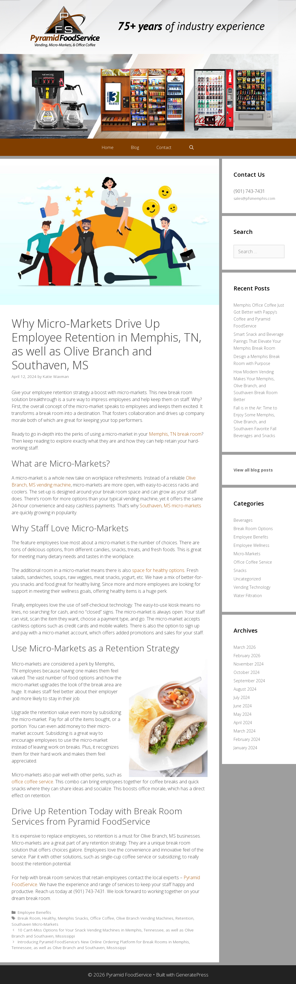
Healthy (49, 918)
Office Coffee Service (253, 562)
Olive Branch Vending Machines (144, 918)
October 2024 (247, 672)
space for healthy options (158, 570)
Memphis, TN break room (175, 434)
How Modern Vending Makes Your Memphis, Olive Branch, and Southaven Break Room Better (256, 385)
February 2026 (247, 655)
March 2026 (245, 647)
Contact (163, 147)
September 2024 (249, 680)
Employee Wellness (251, 545)
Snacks (240, 570)
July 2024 (242, 697)
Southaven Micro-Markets (35, 924)
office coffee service (32, 781)
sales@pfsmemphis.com (254, 198)
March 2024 (245, 731)
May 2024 (242, 714)
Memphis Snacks (73, 918)
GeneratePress (192, 974)
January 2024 (245, 747)
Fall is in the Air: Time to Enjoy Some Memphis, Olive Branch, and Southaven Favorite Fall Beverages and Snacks (255, 421)
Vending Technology (252, 587)
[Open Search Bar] (191, 147)
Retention (184, 918)
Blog (135, 147)
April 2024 (243, 722)
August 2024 (245, 689)
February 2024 (247, 739)
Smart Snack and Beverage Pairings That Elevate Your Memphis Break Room (259, 341)
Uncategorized (247, 579)
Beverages (243, 520)
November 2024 (249, 664)
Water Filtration (248, 595)
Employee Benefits (34, 912)
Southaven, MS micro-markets (170, 505)
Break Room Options (253, 528)
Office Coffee (102, 918)
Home (108, 147)
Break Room (29, 918)
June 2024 (243, 706)
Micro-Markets (247, 553)
